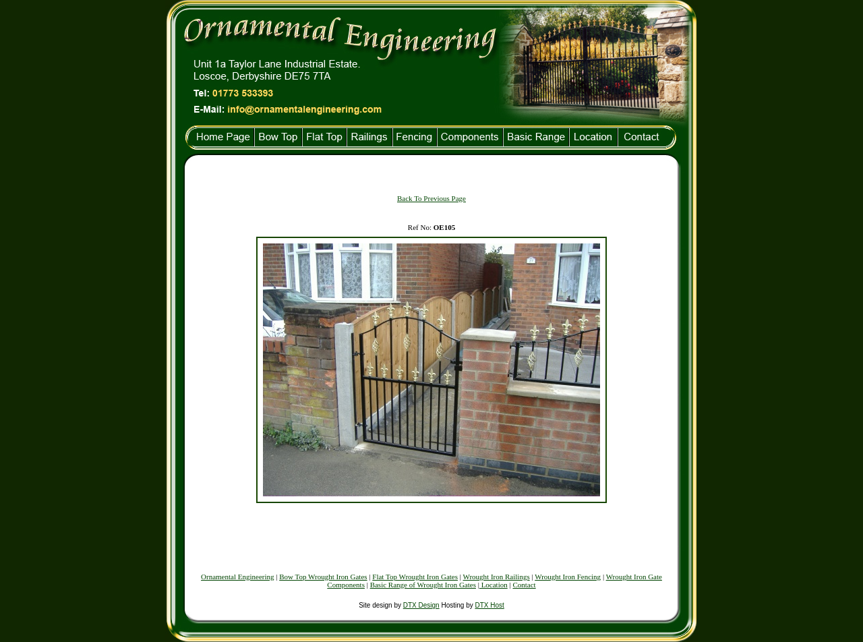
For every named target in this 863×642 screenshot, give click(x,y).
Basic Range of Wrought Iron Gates (423, 585)
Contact (523, 585)
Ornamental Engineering (237, 577)
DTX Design (421, 605)
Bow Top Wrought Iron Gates (323, 577)
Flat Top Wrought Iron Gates (415, 577)
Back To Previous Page (431, 198)
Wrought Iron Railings (496, 577)
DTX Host (489, 605)
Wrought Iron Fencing (568, 577)
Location (493, 585)
